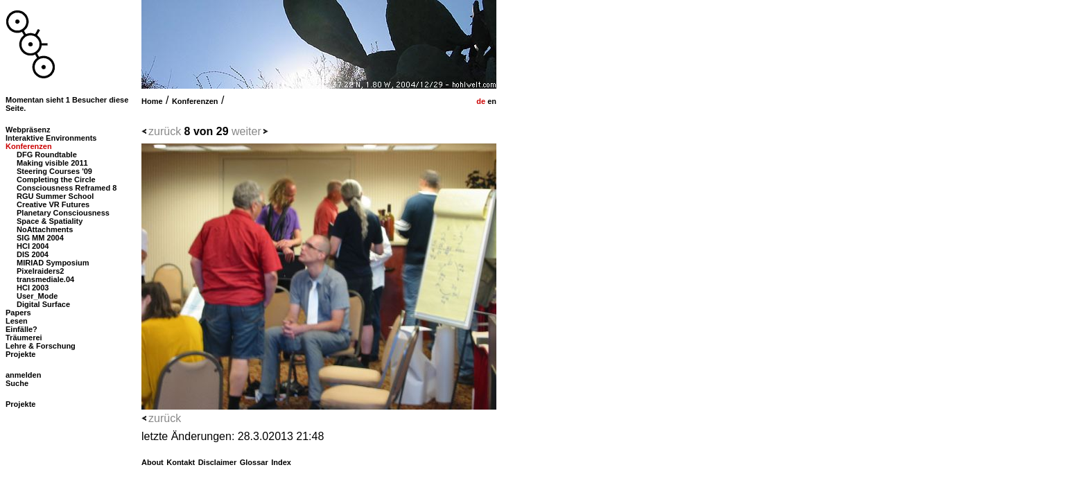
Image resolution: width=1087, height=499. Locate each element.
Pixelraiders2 (40, 271)
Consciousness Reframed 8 (66, 188)
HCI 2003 (33, 287)
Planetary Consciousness (63, 213)
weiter (246, 131)
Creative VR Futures (53, 204)
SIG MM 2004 (40, 238)
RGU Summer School (55, 196)
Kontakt (180, 462)
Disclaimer (217, 462)
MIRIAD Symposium (53, 263)
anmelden (23, 375)
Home (152, 101)
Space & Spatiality (49, 221)
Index (281, 462)
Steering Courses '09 (54, 171)
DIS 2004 (33, 254)
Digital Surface (43, 304)
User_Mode (37, 296)
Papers (18, 312)
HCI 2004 (33, 246)
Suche (17, 383)
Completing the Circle (56, 179)
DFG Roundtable (47, 154)
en (490, 101)
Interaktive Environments (51, 138)
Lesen (17, 321)
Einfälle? (21, 329)
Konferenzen (195, 101)
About (152, 462)
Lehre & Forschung (41, 346)
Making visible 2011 (52, 163)
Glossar (254, 462)
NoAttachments (45, 229)
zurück (164, 131)
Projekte (20, 354)
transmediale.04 (45, 279)
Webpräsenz (28, 129)
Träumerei (24, 337)
